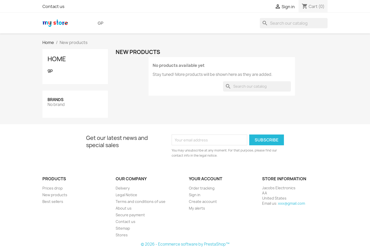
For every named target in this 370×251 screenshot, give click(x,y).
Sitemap (123, 228)
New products (54, 194)
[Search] (294, 23)
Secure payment (130, 214)
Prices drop (52, 188)
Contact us (53, 6)
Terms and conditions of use (140, 201)
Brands (55, 99)
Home (57, 59)
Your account (205, 179)
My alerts (197, 208)
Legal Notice (126, 194)
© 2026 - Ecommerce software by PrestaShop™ (185, 244)
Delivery (123, 188)
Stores (122, 234)
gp (100, 23)
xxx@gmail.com (291, 203)
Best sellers (52, 201)
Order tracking (202, 188)
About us (124, 208)
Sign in (194, 194)
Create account (203, 201)
